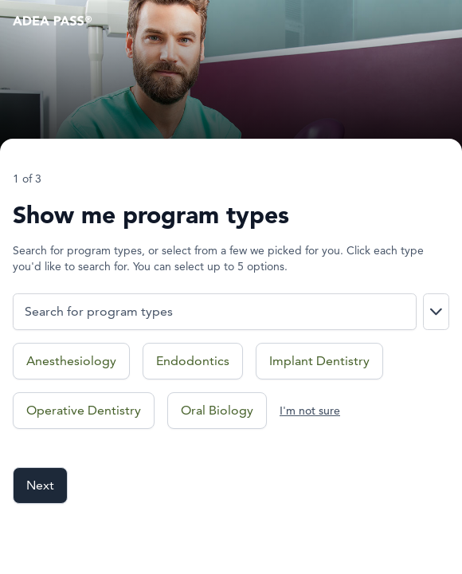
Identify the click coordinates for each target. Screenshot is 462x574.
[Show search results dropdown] (436, 311)
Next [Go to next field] (40, 485)
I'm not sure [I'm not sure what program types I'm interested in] (310, 410)
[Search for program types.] (215, 311)
